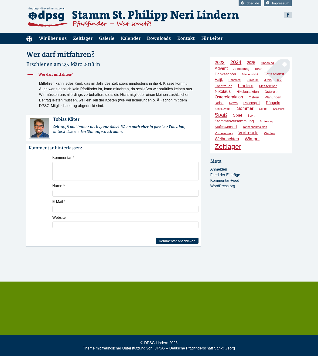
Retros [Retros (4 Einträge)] (233, 103)
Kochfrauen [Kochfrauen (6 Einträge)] (224, 86)
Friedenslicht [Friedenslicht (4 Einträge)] (250, 74)
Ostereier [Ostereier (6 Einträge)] (271, 92)
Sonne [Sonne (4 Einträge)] (263, 109)
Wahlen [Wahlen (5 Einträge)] (269, 133)
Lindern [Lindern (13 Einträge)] (245, 85)
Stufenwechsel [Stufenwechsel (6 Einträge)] (226, 127)
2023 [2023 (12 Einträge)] (220, 62)
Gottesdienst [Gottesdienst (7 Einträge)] (274, 74)
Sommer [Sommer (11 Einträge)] (245, 108)
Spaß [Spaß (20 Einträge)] (221, 115)
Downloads (159, 38)
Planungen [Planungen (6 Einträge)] (273, 97)
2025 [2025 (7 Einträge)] (251, 63)
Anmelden (218, 169)
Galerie (106, 38)
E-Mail (58, 202)
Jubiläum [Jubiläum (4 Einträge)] (252, 80)
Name (58, 186)
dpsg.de (250, 3)
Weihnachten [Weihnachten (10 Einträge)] (227, 139)
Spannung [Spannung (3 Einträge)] (278, 108)
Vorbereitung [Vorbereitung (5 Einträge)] (224, 133)
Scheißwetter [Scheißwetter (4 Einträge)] (223, 109)
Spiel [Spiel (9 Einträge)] (237, 115)
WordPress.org (222, 186)
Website (59, 217)
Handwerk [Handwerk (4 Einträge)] (235, 80)
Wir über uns (53, 38)
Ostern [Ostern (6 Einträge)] (254, 97)
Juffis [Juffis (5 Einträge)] (268, 80)
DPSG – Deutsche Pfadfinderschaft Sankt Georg (194, 348)
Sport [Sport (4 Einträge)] (251, 115)
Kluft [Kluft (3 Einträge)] (279, 80)
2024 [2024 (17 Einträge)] (235, 62)
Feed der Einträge (225, 175)
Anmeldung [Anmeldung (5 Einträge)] (241, 69)
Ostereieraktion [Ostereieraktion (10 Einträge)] (229, 97)
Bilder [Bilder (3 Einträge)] (258, 68)
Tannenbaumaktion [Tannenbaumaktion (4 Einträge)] (255, 127)
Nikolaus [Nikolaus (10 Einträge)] (223, 91)
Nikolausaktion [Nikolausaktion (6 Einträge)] (247, 92)
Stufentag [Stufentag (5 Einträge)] (266, 121)
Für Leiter (211, 38)
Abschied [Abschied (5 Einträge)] (267, 63)
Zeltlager (82, 38)
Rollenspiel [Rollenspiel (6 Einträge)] (251, 103)
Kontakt (186, 38)
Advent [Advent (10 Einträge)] (221, 68)
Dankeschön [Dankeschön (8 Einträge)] (225, 74)
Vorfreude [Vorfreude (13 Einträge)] (248, 132)
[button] (113, 74)
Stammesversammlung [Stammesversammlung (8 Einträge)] (234, 121)
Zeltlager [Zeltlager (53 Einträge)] (228, 146)
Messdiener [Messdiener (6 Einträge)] (268, 86)
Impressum (277, 3)
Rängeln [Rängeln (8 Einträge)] (273, 103)
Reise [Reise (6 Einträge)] (219, 103)
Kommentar (63, 158)
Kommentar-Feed (224, 180)
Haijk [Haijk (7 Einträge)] (219, 80)
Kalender (130, 38)
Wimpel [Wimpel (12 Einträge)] (252, 138)
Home (29, 38)
